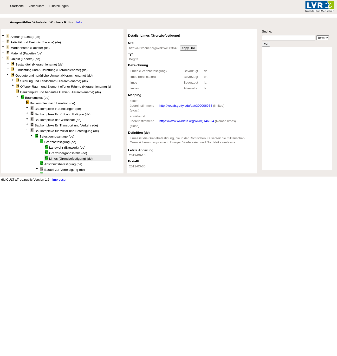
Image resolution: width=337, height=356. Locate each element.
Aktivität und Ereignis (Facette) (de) (33, 42)
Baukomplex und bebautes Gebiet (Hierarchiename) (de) (58, 91)
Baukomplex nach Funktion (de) (50, 102)
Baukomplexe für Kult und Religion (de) (61, 114)
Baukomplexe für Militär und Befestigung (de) (65, 130)
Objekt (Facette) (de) (23, 58)
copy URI (188, 48)
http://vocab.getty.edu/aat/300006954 (185, 105)
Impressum (60, 179)
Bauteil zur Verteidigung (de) (62, 169)
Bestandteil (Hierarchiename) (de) (37, 64)
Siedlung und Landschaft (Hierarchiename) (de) (52, 80)
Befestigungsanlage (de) (54, 136)
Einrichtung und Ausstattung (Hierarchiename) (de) (49, 69)
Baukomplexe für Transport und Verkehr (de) (64, 125)
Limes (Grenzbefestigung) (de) (69, 158)
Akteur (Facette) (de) (23, 36)
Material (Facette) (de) (24, 53)
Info (79, 22)
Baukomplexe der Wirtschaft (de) (56, 119)
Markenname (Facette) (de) (28, 47)
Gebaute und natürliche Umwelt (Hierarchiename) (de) (52, 75)
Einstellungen (59, 6)
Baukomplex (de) (35, 97)
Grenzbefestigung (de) (58, 141)
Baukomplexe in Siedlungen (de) (56, 108)
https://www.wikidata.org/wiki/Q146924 (186, 121)
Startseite (17, 6)
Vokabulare (36, 6)
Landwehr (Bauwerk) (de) (65, 147)
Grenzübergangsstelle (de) (66, 152)
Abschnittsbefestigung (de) (61, 163)
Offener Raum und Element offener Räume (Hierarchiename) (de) (63, 86)
